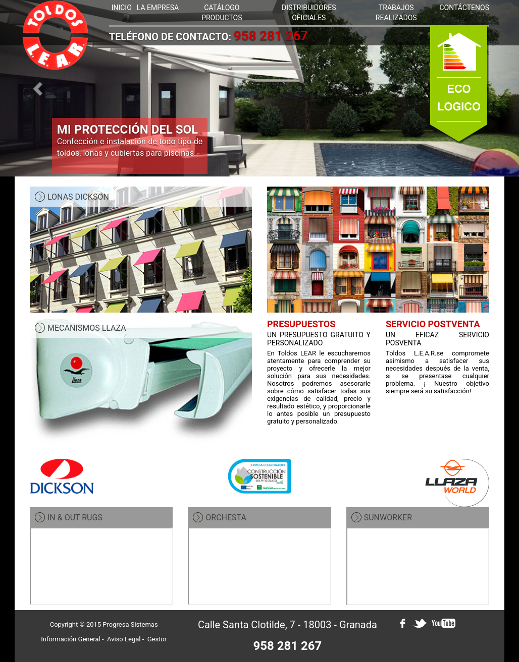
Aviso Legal (123, 639)
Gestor (157, 639)
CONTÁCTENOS (464, 8)
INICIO (122, 8)
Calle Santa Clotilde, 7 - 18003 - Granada (287, 625)
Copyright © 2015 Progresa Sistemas (104, 624)
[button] (39, 88)
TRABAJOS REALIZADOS (396, 13)
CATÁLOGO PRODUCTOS (221, 13)
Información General (70, 639)
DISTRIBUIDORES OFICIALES (309, 13)
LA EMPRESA (158, 8)
